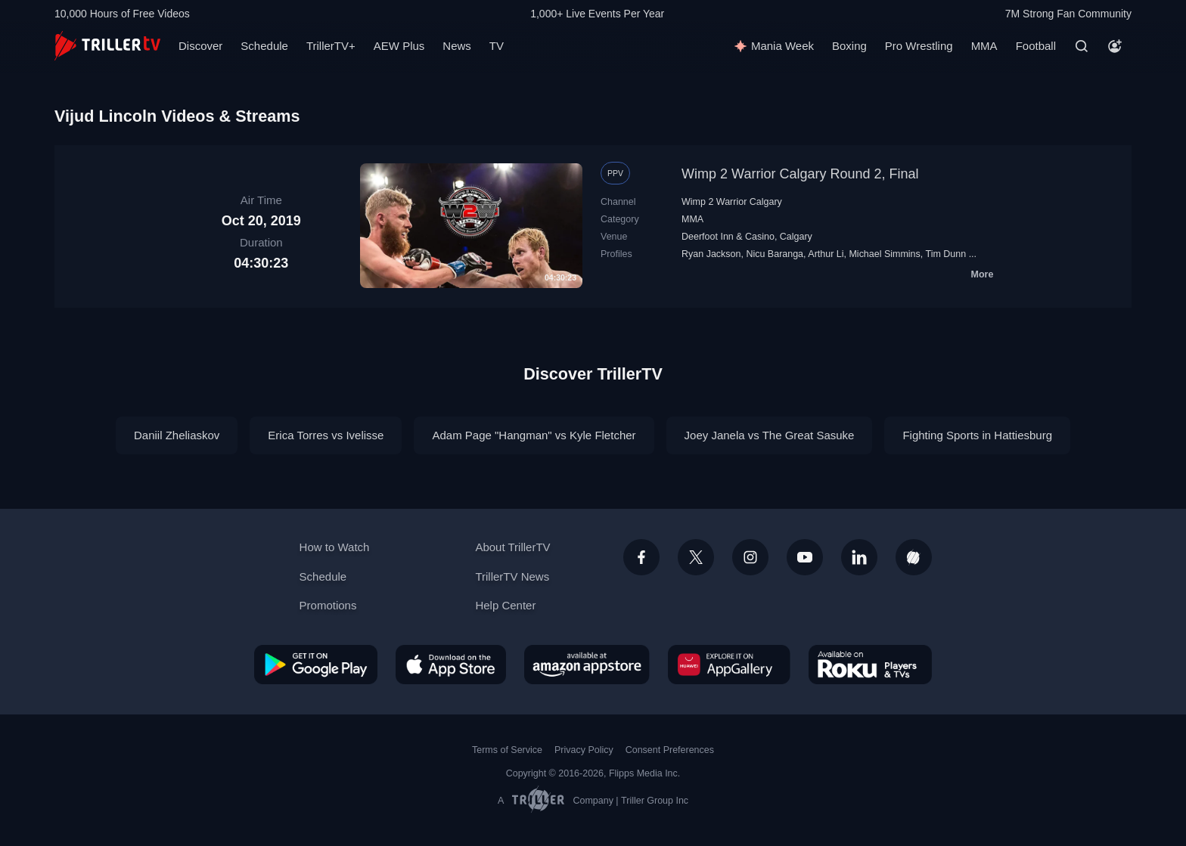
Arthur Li (825, 254)
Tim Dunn (946, 254)
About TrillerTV (512, 547)
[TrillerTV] (107, 45)
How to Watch (335, 547)
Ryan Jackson (710, 254)
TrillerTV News (512, 576)
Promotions (328, 605)
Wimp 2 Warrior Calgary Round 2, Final (799, 173)
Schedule (264, 45)
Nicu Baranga (774, 254)
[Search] (1081, 46)
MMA (984, 45)
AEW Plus (399, 45)
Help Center (505, 605)
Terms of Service (507, 750)
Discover (200, 45)
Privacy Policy (583, 750)
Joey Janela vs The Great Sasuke (770, 435)
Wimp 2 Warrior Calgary (731, 202)
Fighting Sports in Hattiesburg (977, 435)
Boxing (849, 45)
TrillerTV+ (330, 45)
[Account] (1115, 46)
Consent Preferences (670, 750)
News (456, 45)
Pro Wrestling (919, 45)
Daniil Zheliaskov (176, 435)
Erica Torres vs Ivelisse (325, 435)
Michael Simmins (884, 254)
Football (1036, 45)
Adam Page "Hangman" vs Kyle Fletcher (533, 435)
